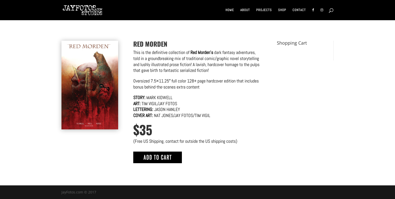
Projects (264, 10)
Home (229, 10)
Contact (299, 10)
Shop (282, 10)
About (245, 10)
